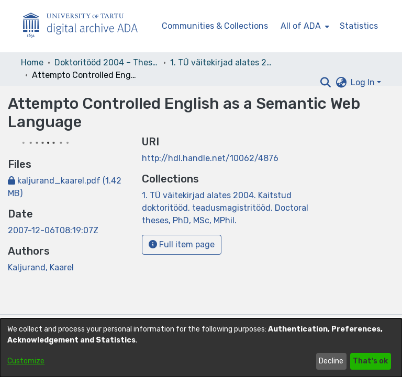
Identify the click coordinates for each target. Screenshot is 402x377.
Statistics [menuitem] (359, 26)
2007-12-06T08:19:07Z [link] (53, 230)
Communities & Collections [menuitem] (215, 26)
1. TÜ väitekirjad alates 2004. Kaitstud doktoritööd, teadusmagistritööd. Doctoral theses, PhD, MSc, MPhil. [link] (222, 62)
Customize (25, 361)
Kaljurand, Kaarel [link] (41, 267)
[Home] (85, 26)
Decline (331, 361)
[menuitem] (303, 26)
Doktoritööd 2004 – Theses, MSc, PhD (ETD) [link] (106, 62)
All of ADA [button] (301, 26)
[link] (225, 207)
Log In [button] (364, 82)
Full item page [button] (182, 244)
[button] (325, 82)
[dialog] (201, 347)
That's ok (370, 361)
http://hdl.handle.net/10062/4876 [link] (210, 158)
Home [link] (32, 62)
